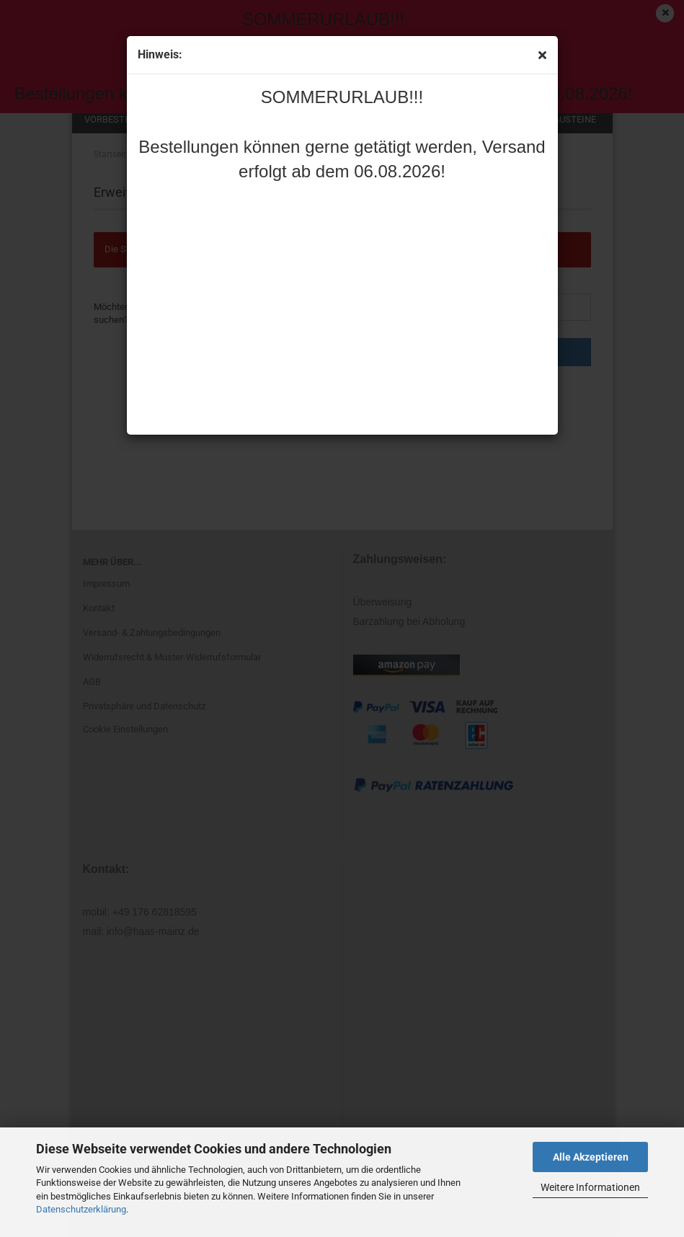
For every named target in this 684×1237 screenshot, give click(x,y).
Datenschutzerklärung (81, 1209)
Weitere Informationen (590, 1187)
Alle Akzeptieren (591, 1157)
